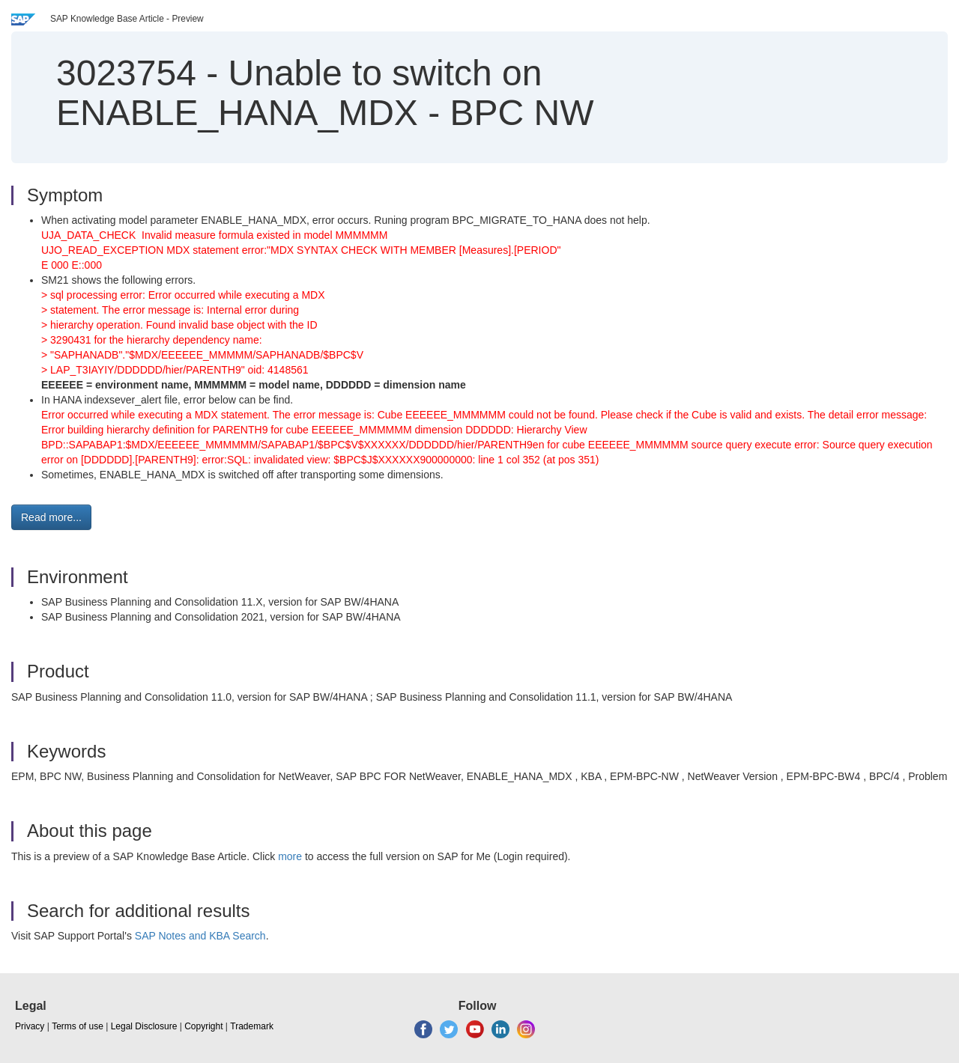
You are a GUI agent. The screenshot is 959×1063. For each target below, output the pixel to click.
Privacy (29, 1026)
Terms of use (77, 1026)
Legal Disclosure (144, 1026)
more (290, 856)
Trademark (251, 1026)
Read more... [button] (51, 517)
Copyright (203, 1026)
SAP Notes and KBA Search (200, 936)
